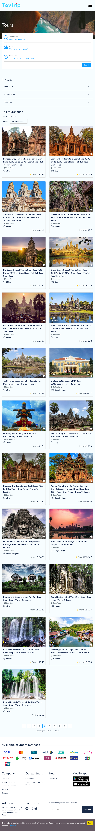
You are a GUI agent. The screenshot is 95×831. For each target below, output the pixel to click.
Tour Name (13, 36)
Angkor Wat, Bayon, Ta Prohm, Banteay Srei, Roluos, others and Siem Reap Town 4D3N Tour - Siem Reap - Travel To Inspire (71, 489)
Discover (5, 793)
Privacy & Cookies (9, 786)
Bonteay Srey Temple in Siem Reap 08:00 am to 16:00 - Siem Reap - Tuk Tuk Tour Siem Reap (70, 162)
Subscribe (87, 809)
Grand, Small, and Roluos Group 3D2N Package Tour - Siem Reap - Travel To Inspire (21, 544)
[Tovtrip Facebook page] (27, 808)
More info (12, 826)
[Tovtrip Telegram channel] (35, 808)
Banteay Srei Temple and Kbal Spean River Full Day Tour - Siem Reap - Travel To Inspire (23, 489)
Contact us (53, 778)
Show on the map (9, 116)
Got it (90, 823)
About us (5, 778)
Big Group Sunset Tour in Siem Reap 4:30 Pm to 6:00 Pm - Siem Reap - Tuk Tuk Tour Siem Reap (23, 273)
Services (5, 789)
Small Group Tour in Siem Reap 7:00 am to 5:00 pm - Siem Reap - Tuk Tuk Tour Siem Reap (71, 328)
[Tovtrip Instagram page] (31, 808)
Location (12, 46)
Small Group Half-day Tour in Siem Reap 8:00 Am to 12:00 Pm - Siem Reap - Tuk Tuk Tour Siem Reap (22, 217)
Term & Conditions (9, 782)
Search (86, 65)
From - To (13, 56)
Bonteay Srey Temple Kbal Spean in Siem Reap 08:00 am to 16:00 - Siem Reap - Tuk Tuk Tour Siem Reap (23, 162)
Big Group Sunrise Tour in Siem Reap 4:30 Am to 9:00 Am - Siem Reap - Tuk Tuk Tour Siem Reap (23, 328)
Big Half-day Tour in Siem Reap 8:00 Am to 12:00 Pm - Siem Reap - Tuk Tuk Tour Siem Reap (71, 217)
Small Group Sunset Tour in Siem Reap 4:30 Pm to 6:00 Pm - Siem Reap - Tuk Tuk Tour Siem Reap (71, 273)
